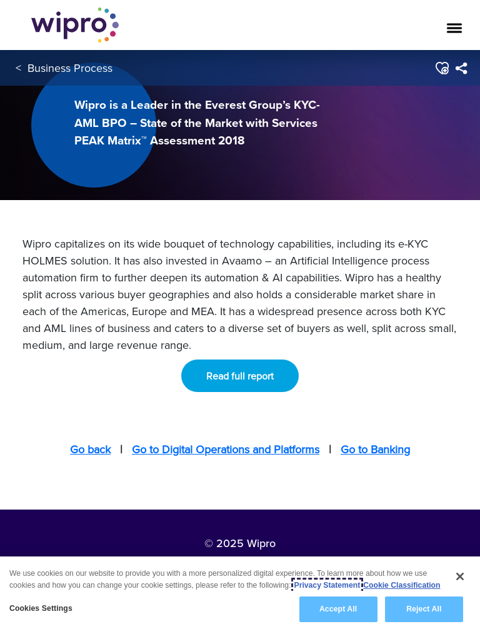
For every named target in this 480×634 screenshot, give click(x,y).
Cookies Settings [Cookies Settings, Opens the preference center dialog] (40, 608)
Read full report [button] (240, 376)
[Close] (460, 576)
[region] (240, 595)
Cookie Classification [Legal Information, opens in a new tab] (401, 585)
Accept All (338, 609)
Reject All (423, 609)
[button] (441, 68)
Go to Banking (375, 449)
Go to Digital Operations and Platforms (225, 449)
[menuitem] (461, 68)
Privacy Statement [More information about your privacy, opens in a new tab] (327, 585)
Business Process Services (93, 68)
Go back (90, 449)
